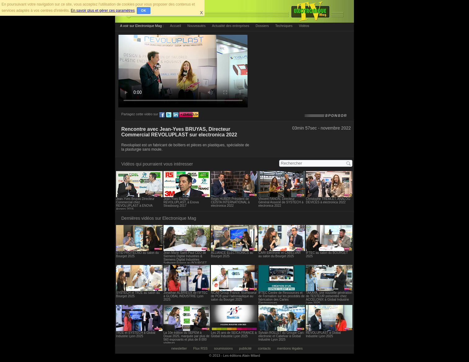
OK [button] (143, 10)
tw (169, 115)
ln (175, 115)
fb (162, 115)
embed (189, 115)
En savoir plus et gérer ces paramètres (103, 10)
